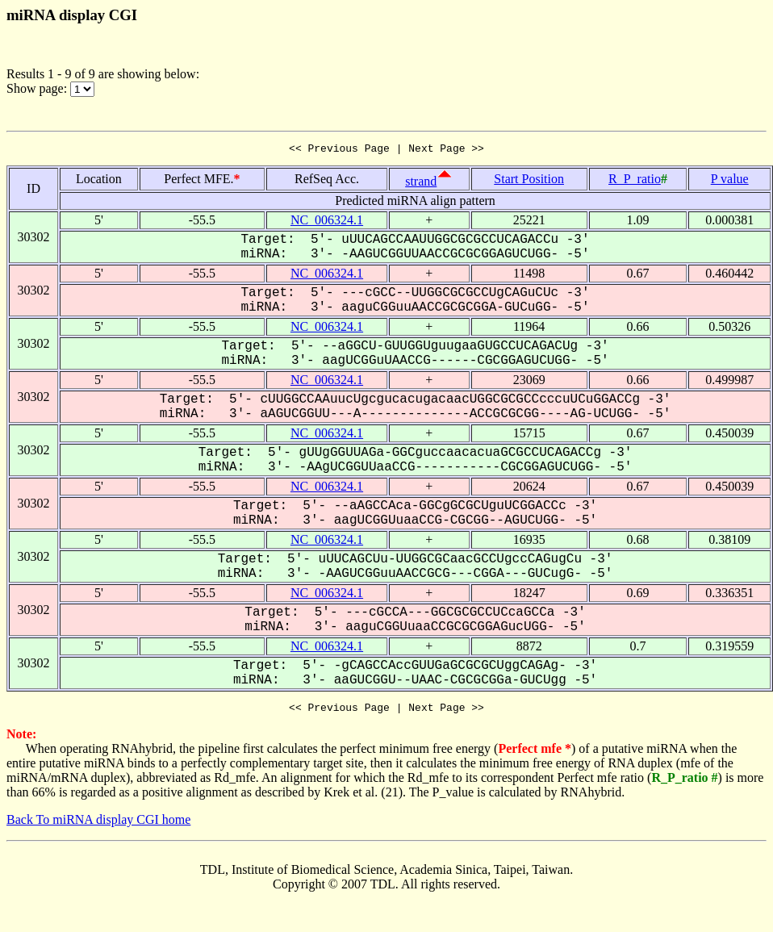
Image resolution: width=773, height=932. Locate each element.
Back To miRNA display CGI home (98, 824)
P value (730, 181)
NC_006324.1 (326, 222)
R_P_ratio (634, 181)
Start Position (529, 181)
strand (421, 183)
